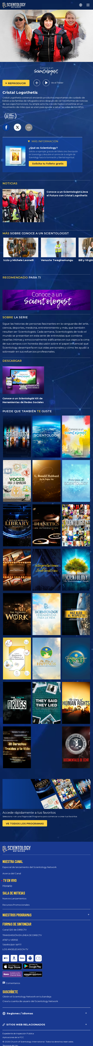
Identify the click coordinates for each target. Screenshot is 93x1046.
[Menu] (88, 5)
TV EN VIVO (9, 877)
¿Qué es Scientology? (43, 147)
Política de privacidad (12, 1038)
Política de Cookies (11, 1034)
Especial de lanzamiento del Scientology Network (29, 864)
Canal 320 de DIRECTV (14, 926)
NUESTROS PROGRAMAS (16, 912)
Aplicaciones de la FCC (13, 1022)
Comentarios (13, 968)
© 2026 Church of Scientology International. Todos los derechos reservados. (38, 1026)
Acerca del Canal (11, 870)
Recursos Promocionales (15, 901)
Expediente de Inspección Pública (18, 1018)
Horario (7, 883)
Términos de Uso (10, 1030)
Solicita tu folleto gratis (48, 163)
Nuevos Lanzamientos (14, 895)
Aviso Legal (7, 1042)
